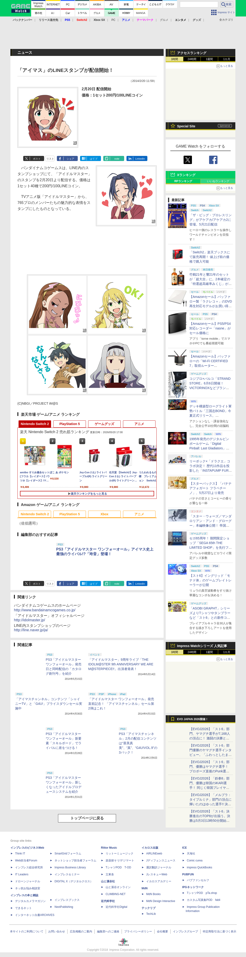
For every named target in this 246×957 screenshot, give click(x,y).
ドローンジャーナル (27, 881)
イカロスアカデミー (158, 881)
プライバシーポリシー (138, 931)
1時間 (174, 59)
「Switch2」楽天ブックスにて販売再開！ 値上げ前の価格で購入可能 (209, 256)
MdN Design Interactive (160, 901)
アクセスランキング (191, 53)
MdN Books (153, 894)
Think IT (20, 853)
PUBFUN (188, 874)
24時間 (192, 59)
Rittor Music (109, 847)
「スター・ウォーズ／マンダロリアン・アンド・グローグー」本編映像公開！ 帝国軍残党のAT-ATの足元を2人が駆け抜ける (210, 525)
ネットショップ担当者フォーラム (75, 860)
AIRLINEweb (154, 853)
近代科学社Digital (116, 907)
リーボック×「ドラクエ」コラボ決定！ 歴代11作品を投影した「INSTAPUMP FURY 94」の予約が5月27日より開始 (210, 470)
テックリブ (148, 908)
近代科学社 (108, 901)
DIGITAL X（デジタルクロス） (74, 881)
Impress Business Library (70, 867)
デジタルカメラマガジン (30, 901)
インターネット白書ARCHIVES (34, 915)
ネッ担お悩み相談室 (27, 888)
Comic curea (194, 860)
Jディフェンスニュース (160, 860)
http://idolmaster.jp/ (29, 620)
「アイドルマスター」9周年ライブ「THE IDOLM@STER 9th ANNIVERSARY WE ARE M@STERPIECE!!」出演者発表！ (120, 664)
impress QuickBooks (199, 867)
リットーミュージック (119, 853)
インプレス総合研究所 (29, 867)
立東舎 (110, 874)
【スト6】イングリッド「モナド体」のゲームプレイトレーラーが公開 (210, 580)
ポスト (37, 158)
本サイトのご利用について (26, 931)
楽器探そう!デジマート (120, 860)
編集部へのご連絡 (108, 931)
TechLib (151, 913)
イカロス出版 (150, 847)
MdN (145, 888)
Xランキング (186, 175)
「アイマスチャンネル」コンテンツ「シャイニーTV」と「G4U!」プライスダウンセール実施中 (48, 703)
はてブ (93, 158)
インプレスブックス (67, 900)
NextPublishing (64, 907)
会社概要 (162, 931)
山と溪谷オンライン (118, 887)
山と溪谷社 (108, 881)
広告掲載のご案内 (81, 931)
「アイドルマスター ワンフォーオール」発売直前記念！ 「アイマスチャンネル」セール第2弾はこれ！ (121, 703)
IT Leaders (21, 874)
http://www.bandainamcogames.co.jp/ (44, 610)
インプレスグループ (185, 931)
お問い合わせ (56, 931)
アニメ (139, 424)
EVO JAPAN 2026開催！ (192, 719)
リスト (50, 158)
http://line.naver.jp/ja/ (31, 630)
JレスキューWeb (156, 874)
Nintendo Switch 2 (35, 424)
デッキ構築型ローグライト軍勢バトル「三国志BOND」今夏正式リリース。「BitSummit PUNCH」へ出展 (210, 415)
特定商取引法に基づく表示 (219, 931)
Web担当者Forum (26, 860)
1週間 (209, 59)
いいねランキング (218, 181)
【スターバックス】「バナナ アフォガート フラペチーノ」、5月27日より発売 (210, 488)
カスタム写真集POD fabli (203, 900)
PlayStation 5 (69, 424)
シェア (70, 158)
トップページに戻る (87, 818)
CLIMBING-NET (116, 894)
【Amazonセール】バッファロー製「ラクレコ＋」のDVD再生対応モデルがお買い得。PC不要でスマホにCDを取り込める (210, 306)
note (116, 158)
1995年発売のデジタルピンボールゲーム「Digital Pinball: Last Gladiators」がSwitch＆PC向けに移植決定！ (209, 448)
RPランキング (183, 181)
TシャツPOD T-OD (118, 867)
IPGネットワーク (193, 887)
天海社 (191, 853)
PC (113, 20)
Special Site (186, 126)
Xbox (104, 514)
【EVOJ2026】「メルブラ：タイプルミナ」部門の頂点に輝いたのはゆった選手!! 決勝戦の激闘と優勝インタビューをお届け (210, 804)
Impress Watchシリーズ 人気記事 (202, 646)
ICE (184, 847)
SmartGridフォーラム (68, 853)
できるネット (23, 908)
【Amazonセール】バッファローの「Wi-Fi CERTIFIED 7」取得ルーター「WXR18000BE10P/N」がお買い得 (209, 365)
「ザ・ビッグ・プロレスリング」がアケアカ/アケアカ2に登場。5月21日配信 (210, 219)
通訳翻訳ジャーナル (158, 867)
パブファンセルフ (198, 880)
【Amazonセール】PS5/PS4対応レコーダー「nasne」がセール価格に (210, 328)
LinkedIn (140, 158)
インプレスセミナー (67, 874)
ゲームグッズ (104, 424)
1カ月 (226, 59)
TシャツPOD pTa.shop (202, 893)
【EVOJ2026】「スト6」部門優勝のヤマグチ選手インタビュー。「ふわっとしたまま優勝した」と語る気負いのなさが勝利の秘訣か (210, 755)
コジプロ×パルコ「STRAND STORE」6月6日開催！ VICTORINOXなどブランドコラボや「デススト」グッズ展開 (210, 388)
